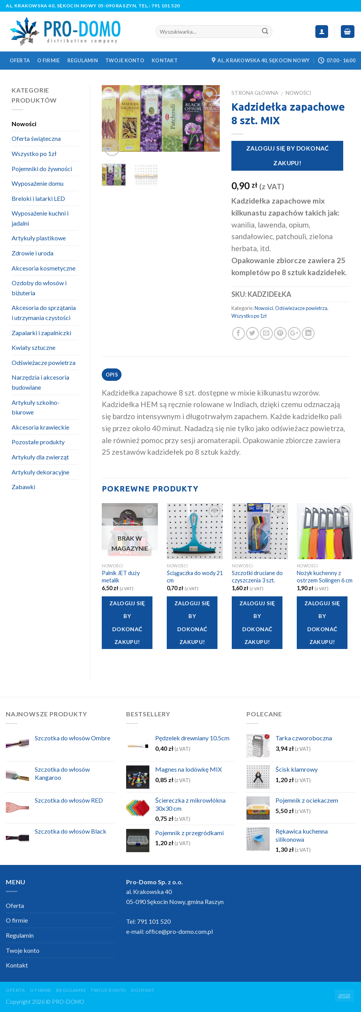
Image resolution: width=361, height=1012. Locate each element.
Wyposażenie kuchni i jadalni (40, 218)
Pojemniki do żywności (42, 168)
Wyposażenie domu (37, 183)
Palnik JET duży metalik (121, 577)
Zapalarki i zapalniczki (41, 332)
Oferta (20, 60)
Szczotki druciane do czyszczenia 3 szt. (257, 577)
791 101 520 (165, 6)
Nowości (298, 93)
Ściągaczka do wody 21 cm (195, 577)
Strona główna (254, 93)
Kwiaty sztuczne (33, 347)
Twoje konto (124, 60)
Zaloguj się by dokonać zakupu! (287, 155)
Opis (112, 375)
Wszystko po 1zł (249, 316)
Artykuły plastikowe (39, 237)
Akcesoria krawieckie (40, 427)
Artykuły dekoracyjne (40, 472)
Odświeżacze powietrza (301, 308)
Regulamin (82, 60)
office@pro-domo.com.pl (179, 931)
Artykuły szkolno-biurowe (36, 407)
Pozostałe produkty (38, 441)
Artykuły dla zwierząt (40, 457)
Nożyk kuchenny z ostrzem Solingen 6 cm (324, 577)
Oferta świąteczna (36, 138)
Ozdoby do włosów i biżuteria (39, 287)
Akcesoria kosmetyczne (43, 268)
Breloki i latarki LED (38, 198)
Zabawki (23, 486)
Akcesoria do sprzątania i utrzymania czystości (44, 312)
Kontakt (165, 60)
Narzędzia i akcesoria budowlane (40, 382)
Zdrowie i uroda (32, 253)
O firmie (48, 60)
